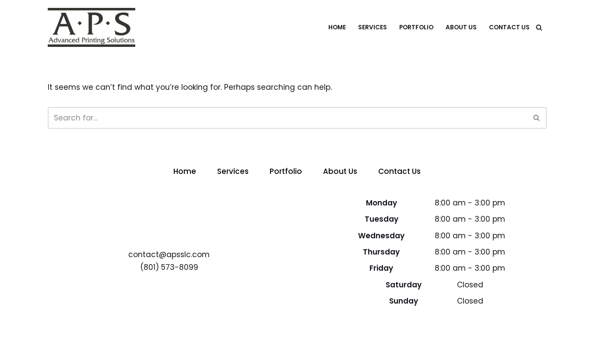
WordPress (140, 331)
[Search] (539, 27)
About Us (461, 27)
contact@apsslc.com (169, 254)
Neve (57, 331)
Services (372, 27)
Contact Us (509, 27)
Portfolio (416, 27)
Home (337, 27)
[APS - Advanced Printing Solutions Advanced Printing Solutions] (91, 27)
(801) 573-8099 (169, 267)
